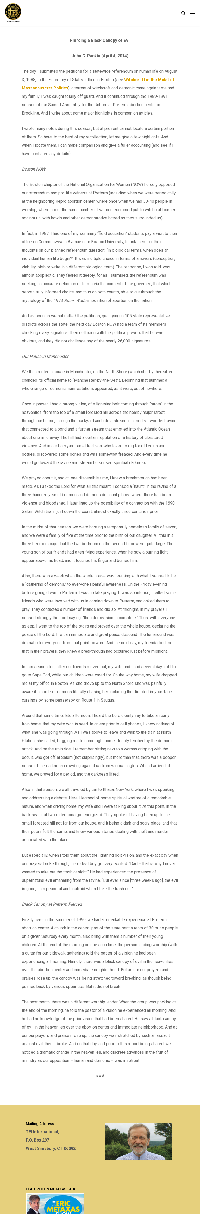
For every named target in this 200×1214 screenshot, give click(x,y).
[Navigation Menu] (192, 13)
